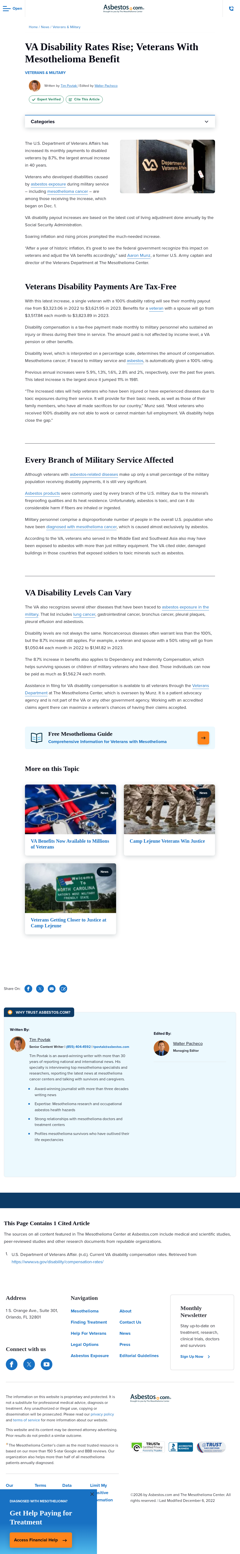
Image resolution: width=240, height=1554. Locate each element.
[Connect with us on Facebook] (12, 1364)
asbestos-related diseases (94, 474)
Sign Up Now (195, 1356)
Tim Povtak (69, 85)
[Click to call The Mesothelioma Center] (231, 8)
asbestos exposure (48, 184)
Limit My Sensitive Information (101, 1492)
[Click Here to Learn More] (203, 738)
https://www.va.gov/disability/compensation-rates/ (58, 1262)
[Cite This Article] (63, 989)
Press (125, 1344)
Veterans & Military (45, 72)
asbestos (135, 360)
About (125, 1311)
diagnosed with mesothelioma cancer (81, 527)
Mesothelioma (85, 1311)
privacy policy (102, 1414)
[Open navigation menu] (12, 8)
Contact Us (130, 1322)
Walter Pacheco (106, 85)
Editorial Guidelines (139, 1355)
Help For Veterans (88, 1333)
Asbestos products (42, 493)
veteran (156, 308)
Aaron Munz (139, 255)
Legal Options (85, 1344)
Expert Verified (46, 99)
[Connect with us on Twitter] (29, 1364)
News (125, 1333)
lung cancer (84, 614)
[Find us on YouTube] (46, 1364)
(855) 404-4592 (78, 1046)
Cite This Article (84, 99)
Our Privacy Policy (13, 1492)
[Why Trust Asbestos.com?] (39, 1012)
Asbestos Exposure (90, 1355)
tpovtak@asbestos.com (111, 1046)
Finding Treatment (89, 1322)
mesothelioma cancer (67, 191)
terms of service (26, 1420)
